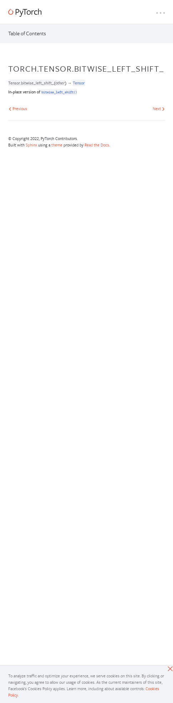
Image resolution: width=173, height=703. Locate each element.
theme (56, 145)
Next (159, 108)
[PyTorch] (24, 13)
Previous (18, 108)
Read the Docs (97, 145)
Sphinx (31, 145)
